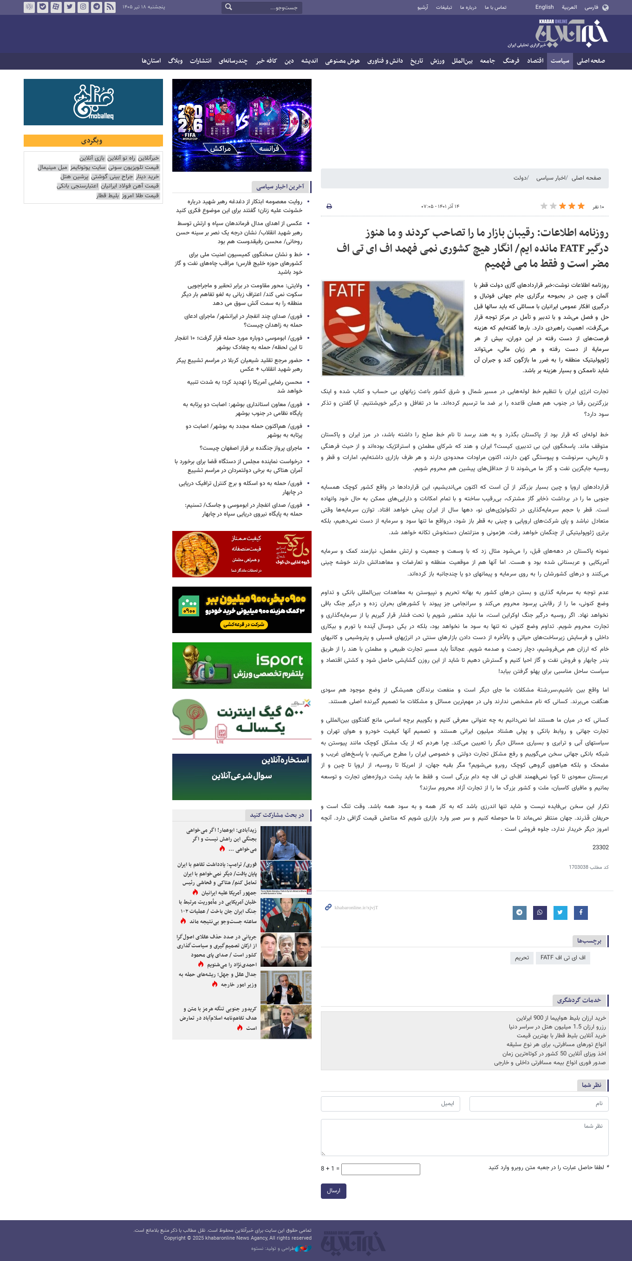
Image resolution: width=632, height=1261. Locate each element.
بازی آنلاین (91, 158)
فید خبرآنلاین (109, 7)
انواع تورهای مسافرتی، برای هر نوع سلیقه (556, 1044)
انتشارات (200, 61)
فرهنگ (511, 61)
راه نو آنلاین (121, 158)
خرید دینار (147, 177)
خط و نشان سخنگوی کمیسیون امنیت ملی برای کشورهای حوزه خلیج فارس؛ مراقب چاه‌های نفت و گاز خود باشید (238, 263)
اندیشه (309, 61)
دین (289, 61)
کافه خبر (266, 61)
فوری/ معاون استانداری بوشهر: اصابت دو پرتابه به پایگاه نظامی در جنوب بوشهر (242, 409)
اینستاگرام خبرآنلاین (82, 7)
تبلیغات (444, 8)
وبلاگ (175, 61)
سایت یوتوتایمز (87, 167)
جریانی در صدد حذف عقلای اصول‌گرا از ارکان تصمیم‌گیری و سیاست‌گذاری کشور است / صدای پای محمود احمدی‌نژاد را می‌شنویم (216, 951)
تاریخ (416, 61)
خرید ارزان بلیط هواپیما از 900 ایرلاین (561, 1018)
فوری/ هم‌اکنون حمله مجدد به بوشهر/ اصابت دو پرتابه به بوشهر (244, 431)
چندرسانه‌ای (233, 61)
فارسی (591, 7)
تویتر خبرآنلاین (69, 7)
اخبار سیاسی (551, 178)
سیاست (560, 61)
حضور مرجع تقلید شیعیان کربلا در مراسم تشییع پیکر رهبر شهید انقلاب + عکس (239, 365)
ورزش (437, 61)
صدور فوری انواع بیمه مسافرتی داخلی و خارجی (550, 1062)
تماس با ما (496, 8)
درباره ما (468, 8)
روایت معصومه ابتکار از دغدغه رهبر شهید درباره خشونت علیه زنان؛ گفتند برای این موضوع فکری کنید (239, 206)
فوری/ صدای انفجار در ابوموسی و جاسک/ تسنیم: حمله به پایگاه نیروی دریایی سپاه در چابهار (243, 510)
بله (42, 7)
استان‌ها (151, 61)
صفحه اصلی (591, 61)
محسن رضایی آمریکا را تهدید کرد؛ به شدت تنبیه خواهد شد (244, 387)
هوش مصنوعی (342, 61)
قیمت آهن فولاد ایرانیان (130, 186)
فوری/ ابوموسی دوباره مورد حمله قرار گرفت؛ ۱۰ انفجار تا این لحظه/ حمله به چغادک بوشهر (238, 343)
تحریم (522, 958)
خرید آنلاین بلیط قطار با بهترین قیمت (561, 1036)
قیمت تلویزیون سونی (133, 167)
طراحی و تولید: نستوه (281, 1249)
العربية (569, 7)
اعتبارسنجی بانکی (77, 186)
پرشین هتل (74, 177)
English (544, 7)
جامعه (487, 61)
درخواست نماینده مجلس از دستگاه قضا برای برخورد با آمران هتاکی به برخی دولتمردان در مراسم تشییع (238, 466)
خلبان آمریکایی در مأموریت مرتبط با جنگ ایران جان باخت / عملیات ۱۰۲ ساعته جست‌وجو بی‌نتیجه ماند (218, 912)
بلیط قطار (107, 196)
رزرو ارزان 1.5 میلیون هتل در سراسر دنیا (557, 1027)
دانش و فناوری (385, 61)
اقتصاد (535, 61)
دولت (520, 178)
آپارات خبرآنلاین (55, 7)
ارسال (333, 1191)
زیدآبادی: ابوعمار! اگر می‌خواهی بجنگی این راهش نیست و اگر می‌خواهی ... (221, 840)
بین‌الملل (462, 61)
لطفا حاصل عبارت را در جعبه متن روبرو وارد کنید (549, 1168)
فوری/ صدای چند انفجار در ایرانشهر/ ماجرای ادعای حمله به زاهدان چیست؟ (243, 321)
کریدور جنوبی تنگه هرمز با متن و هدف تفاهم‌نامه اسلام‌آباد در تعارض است (218, 1018)
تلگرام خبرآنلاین (96, 7)
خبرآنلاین (558, 34)
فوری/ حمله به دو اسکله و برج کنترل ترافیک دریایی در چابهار (240, 488)
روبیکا (28, 7)
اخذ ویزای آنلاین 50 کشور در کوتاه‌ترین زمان (554, 1054)
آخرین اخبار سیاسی (280, 186)
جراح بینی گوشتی (112, 177)
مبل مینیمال (52, 167)
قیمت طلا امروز (140, 196)
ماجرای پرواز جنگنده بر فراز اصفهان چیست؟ (251, 448)
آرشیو (422, 8)
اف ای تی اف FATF (563, 958)
